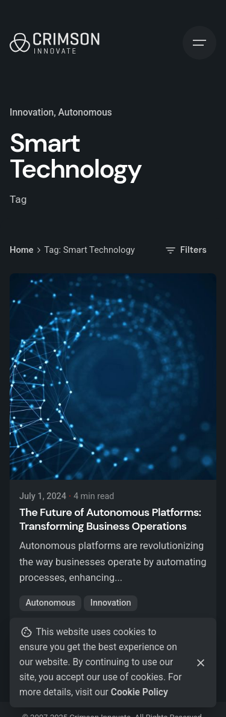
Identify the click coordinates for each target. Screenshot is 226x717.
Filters (185, 250)
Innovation (32, 112)
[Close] (201, 663)
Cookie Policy (139, 692)
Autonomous (50, 603)
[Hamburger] (199, 43)
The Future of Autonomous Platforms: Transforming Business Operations (110, 519)
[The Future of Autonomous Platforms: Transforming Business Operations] (113, 376)
